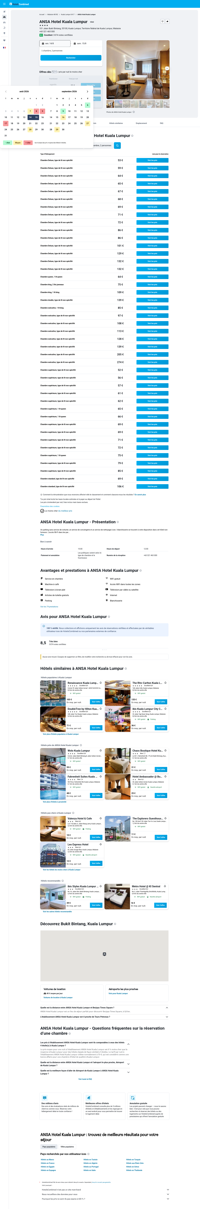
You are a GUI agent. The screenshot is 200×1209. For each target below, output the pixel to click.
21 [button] (83, 85)
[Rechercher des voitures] (4, 22)
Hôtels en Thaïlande (134, 1170)
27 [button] (77, 91)
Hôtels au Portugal (91, 1167)
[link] (61, 734)
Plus (42, 535)
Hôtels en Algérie (90, 1163)
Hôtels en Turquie (133, 1160)
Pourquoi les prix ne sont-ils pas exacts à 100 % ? (106, 1198)
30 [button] (96, 91)
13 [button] (77, 79)
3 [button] (59, 73)
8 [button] (89, 73)
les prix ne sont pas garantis (101, 1182)
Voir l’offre (96, 702)
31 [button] (59, 98)
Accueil (41, 14)
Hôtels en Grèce (132, 1167)
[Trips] (4, 40)
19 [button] (71, 85)
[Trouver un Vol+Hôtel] (4, 27)
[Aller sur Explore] (4, 33)
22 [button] (90, 85)
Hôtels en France (47, 1163)
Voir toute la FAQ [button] (85, 1079)
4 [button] (65, 73)
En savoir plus (140, 495)
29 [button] (90, 91)
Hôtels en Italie (90, 1170)
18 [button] (65, 85)
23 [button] (96, 85)
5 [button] (71, 73)
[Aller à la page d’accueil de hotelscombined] (19, 4)
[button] (4, 4)
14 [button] (83, 79)
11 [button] (65, 79)
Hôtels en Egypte (47, 1167)
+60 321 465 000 (47, 31)
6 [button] (77, 73)
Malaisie (50, 14)
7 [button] (83, 73)
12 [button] (71, 79)
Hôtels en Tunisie (90, 1160)
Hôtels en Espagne (48, 1170)
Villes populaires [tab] (67, 1147)
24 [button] (59, 91)
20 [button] (77, 85)
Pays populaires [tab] (49, 1147)
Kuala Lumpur (66, 14)
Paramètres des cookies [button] (50, 506)
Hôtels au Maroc (47, 1160)
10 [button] (59, 79)
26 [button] (71, 91)
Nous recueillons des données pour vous (106, 1194)
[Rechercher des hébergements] (4, 17)
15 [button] (90, 79)
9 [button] (95, 73)
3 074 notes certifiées (63, 35)
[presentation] (134, 112)
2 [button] (95, 67)
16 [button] (96, 79)
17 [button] (59, 85)
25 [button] (65, 91)
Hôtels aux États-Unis (135, 1163)
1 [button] (89, 67)
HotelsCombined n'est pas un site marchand (106, 1189)
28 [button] (83, 91)
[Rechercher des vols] (4, 11)
